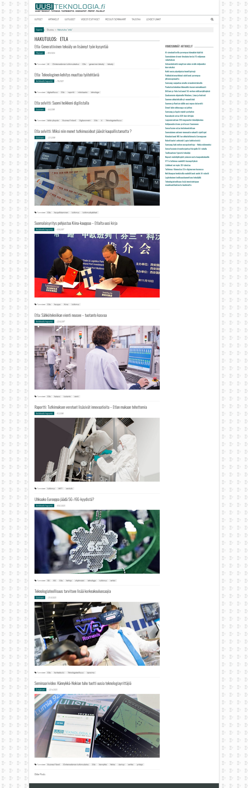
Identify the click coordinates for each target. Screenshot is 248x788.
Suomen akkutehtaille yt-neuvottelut (180, 99)
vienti (76, 396)
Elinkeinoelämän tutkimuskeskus (66, 64)
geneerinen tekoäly (96, 64)
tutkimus (75, 212)
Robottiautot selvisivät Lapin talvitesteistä (182, 140)
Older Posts (39, 774)
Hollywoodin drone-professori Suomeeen (181, 124)
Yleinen (39, 52)
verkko (130, 764)
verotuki (69, 488)
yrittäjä (140, 764)
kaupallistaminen (61, 212)
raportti (71, 92)
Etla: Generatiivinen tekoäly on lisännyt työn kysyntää (71, 46)
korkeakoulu (59, 672)
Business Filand (53, 764)
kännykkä (103, 764)
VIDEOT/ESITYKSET (90, 19)
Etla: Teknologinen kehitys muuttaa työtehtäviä (66, 74)
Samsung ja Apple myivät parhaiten (179, 111)
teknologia (95, 92)
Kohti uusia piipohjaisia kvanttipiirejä (180, 71)
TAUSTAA (136, 19)
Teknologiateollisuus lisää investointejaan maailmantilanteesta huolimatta (182, 183)
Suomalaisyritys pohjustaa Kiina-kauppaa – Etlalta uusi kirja (75, 223)
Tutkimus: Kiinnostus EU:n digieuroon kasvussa (184, 169)
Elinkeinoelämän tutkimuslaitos (76, 764)
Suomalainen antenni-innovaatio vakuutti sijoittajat (186, 132)
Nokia (112, 764)
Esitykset (40, 689)
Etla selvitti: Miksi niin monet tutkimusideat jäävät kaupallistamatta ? (83, 131)
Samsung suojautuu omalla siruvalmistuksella (183, 82)
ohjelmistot (79, 580)
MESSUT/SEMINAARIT (115, 19)
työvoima (90, 672)
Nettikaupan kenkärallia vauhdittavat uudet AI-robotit (187, 173)
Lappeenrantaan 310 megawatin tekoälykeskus (184, 119)
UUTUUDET (70, 19)
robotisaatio (82, 92)
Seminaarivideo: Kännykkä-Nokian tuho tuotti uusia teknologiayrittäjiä (82, 683)
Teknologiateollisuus (113, 120)
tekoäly (110, 64)
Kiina (66, 304)
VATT (60, 488)
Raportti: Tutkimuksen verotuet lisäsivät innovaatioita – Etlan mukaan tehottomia (90, 407)
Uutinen (40, 109)
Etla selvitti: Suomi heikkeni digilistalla (61, 103)
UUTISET (38, 19)
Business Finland (69, 120)
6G (54, 580)
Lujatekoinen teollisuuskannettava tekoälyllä (183, 177)
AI (48, 64)
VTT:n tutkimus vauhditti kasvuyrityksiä (181, 161)
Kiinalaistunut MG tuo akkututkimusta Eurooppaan (185, 136)
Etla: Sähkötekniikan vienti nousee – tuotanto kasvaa (70, 315)
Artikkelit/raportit (44, 81)
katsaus (57, 396)
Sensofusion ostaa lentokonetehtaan (180, 128)
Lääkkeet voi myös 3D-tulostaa (177, 165)
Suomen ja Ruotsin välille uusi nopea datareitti (184, 103)
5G (48, 580)
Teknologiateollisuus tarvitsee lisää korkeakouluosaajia (72, 591)
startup (121, 764)
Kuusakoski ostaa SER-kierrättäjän (179, 115)
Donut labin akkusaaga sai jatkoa (178, 107)
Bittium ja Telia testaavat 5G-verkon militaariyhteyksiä (187, 91)
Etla (84, 64)
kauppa (57, 304)
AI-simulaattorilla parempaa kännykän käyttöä (184, 52)
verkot (112, 580)
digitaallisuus (52, 92)
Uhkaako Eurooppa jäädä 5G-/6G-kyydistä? (64, 499)
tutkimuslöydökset (90, 212)
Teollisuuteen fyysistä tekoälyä (177, 152)
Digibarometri (85, 120)
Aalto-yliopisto (53, 120)
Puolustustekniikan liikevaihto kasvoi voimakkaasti (185, 87)
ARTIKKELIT (53, 19)
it (101, 120)
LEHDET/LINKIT (153, 19)
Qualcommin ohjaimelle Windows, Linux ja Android (185, 95)
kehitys (69, 580)
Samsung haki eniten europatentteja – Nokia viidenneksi (188, 144)
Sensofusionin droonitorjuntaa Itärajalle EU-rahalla (186, 148)
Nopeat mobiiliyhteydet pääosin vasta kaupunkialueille (187, 156)
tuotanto (67, 396)
